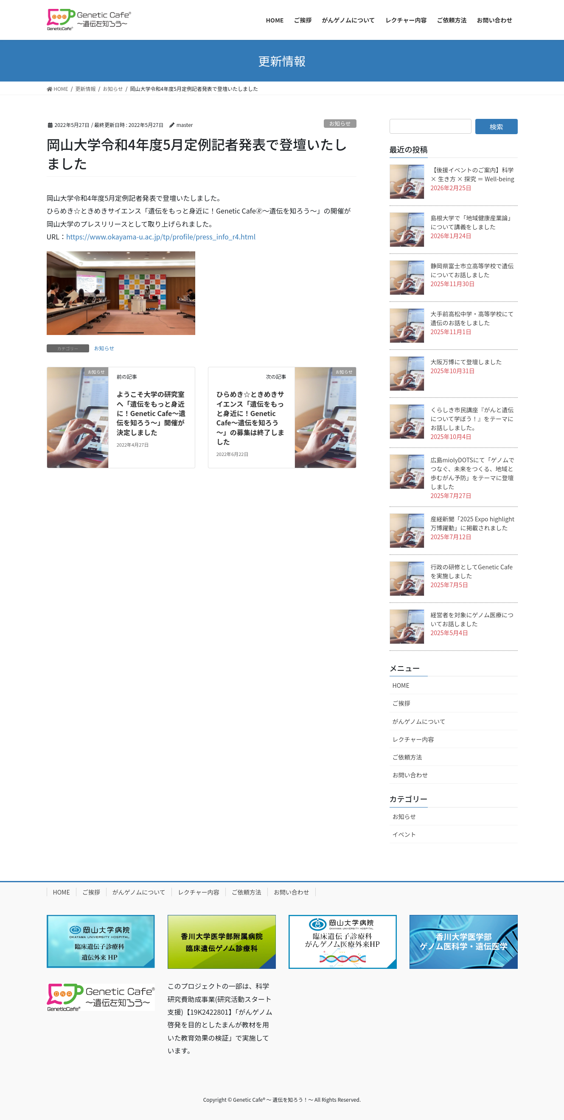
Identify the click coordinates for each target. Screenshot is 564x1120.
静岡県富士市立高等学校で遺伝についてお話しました (472, 270)
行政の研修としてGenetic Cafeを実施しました (472, 571)
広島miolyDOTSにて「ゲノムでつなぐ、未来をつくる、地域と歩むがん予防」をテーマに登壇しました (473, 473)
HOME (401, 685)
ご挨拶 (401, 703)
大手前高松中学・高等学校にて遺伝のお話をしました (472, 318)
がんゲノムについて (419, 721)
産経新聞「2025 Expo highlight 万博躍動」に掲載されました (472, 523)
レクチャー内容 (413, 739)
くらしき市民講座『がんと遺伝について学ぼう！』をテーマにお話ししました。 (472, 418)
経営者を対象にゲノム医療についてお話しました (472, 619)
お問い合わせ (410, 775)
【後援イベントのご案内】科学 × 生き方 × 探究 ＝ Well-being (472, 174)
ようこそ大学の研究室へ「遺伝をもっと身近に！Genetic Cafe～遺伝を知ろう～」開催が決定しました (151, 413)
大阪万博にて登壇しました (466, 361)
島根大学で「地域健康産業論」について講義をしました (472, 222)
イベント (404, 834)
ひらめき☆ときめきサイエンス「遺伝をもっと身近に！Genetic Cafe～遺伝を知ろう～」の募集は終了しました (250, 418)
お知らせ (340, 123)
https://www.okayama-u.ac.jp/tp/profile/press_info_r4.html (160, 236)
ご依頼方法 (407, 757)
